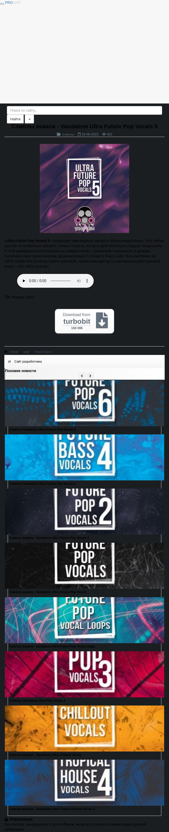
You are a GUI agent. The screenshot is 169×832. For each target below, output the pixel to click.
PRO (13, 3)
